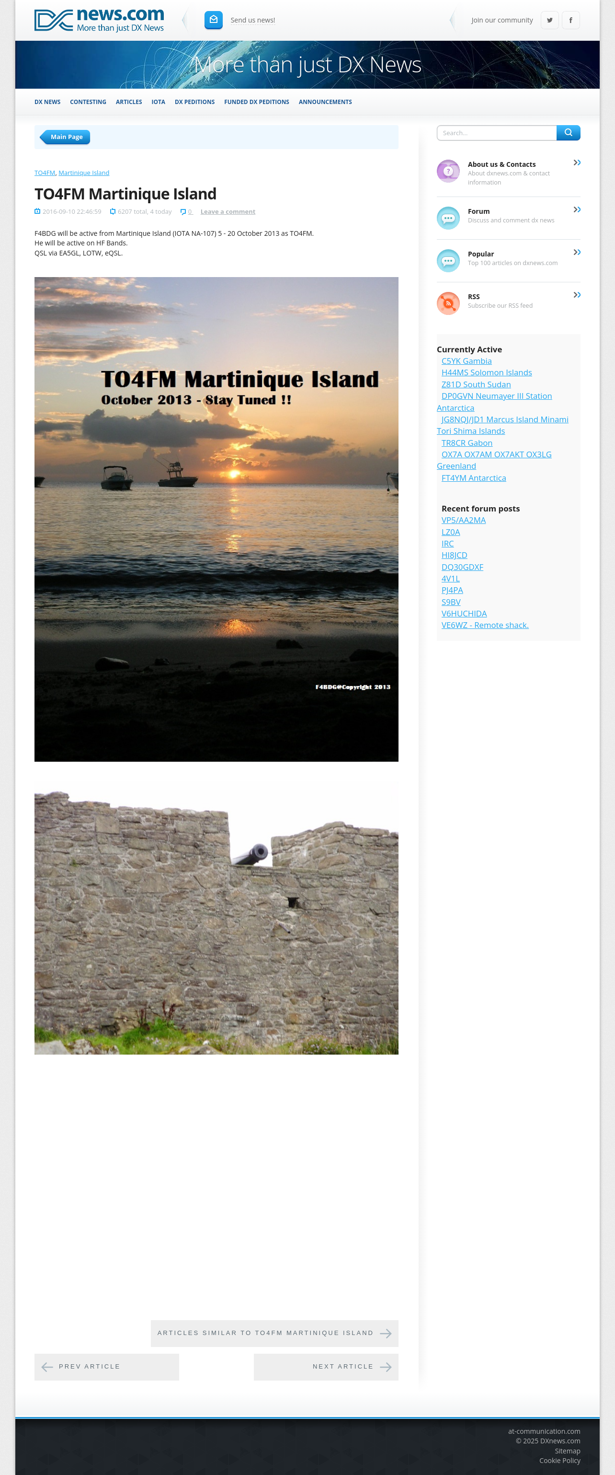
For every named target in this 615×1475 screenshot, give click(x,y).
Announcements (325, 101)
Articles (129, 101)
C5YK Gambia (467, 360)
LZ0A (451, 531)
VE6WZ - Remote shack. (485, 624)
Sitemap (568, 1450)
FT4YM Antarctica (474, 477)
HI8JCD (454, 554)
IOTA (159, 101)
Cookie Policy (560, 1460)
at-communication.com (544, 1431)
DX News (47, 101)
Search (569, 132)
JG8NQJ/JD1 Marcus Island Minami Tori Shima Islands (503, 425)
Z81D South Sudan (476, 384)
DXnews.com (560, 1440)
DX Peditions (195, 101)
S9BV (451, 601)
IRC (448, 543)
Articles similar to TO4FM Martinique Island (266, 1333)
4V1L (451, 578)
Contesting (88, 101)
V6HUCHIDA (464, 613)
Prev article (90, 1366)
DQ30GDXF (462, 566)
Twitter (549, 21)
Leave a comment (228, 211)
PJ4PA (452, 589)
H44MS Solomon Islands (487, 372)
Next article (343, 1366)
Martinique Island (83, 172)
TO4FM (44, 172)
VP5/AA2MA (464, 519)
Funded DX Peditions (256, 101)
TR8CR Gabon (467, 442)
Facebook (571, 21)
